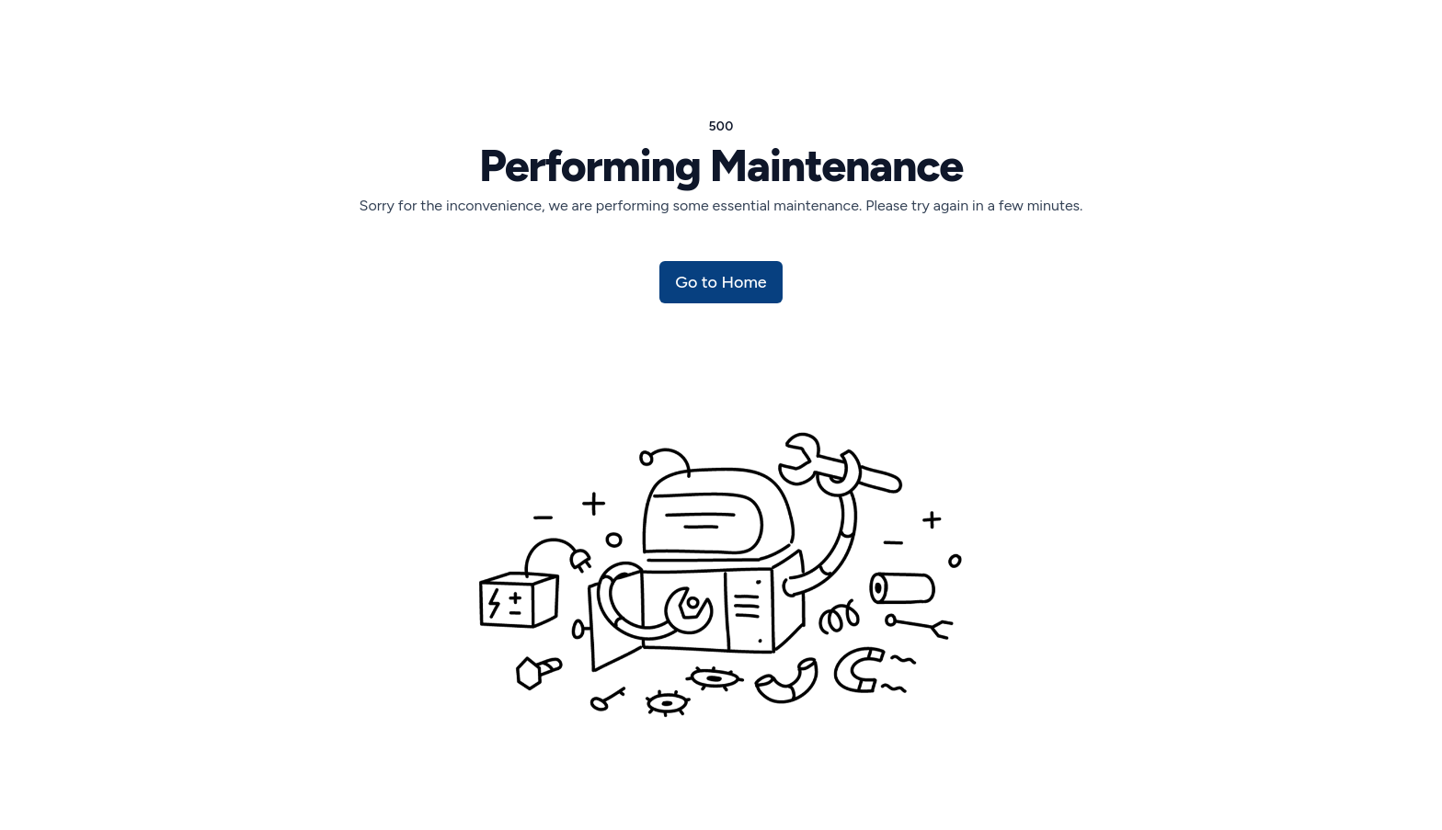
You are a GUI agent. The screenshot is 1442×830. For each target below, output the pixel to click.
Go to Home (720, 282)
